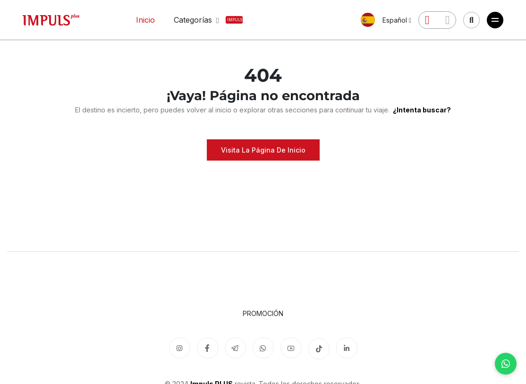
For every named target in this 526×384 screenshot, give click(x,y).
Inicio (145, 20)
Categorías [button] (199, 20)
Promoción (263, 313)
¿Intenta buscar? (421, 110)
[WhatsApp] (506, 364)
